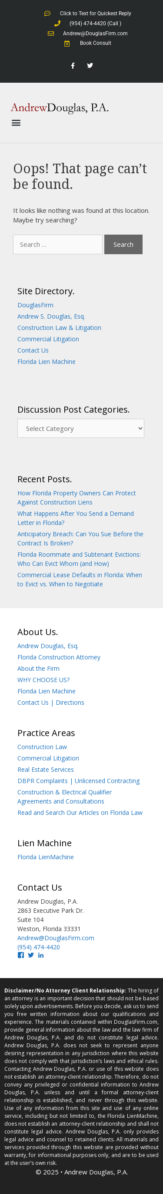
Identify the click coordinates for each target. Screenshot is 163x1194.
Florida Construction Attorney (58, 657)
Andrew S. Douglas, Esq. (51, 316)
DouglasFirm (35, 305)
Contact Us (33, 350)
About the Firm (38, 668)
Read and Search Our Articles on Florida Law (80, 812)
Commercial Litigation (48, 339)
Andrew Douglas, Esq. (48, 646)
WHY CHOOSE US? (43, 680)
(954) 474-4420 (38, 947)
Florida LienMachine (45, 857)
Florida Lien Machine (46, 361)
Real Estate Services (45, 769)
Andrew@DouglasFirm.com (55, 938)
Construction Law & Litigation (59, 327)
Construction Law (42, 747)
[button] (16, 122)
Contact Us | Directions (50, 702)
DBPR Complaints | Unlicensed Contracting (78, 781)
